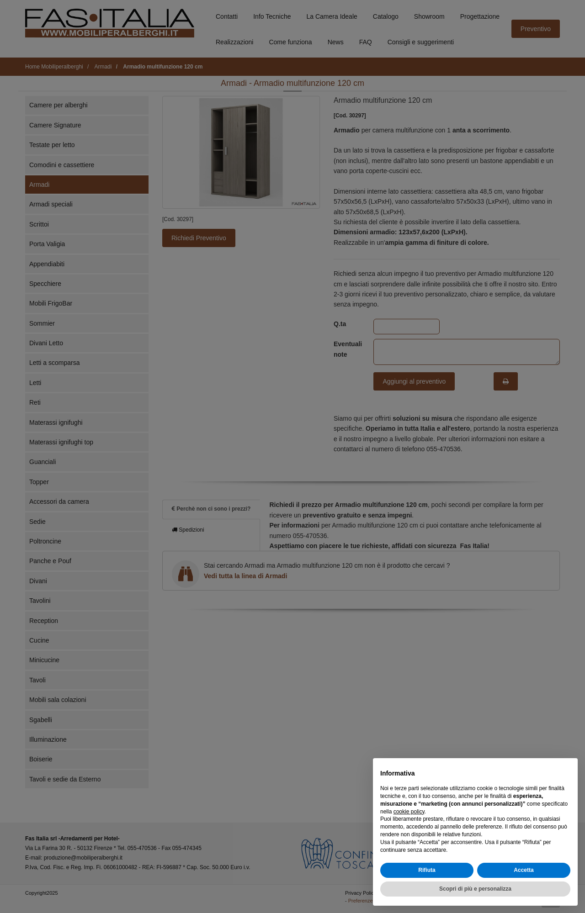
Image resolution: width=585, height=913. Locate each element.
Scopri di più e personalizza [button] (475, 889)
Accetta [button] (523, 870)
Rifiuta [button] (426, 870)
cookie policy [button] (409, 811)
